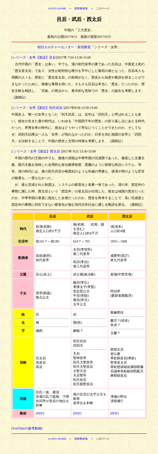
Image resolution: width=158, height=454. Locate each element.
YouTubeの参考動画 (26, 428)
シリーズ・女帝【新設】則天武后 (37, 108)
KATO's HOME (57, 8)
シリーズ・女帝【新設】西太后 (36, 151)
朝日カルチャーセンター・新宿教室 (64, 47)
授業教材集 (81, 8)
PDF (40, 413)
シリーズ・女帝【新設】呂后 (34, 57)
